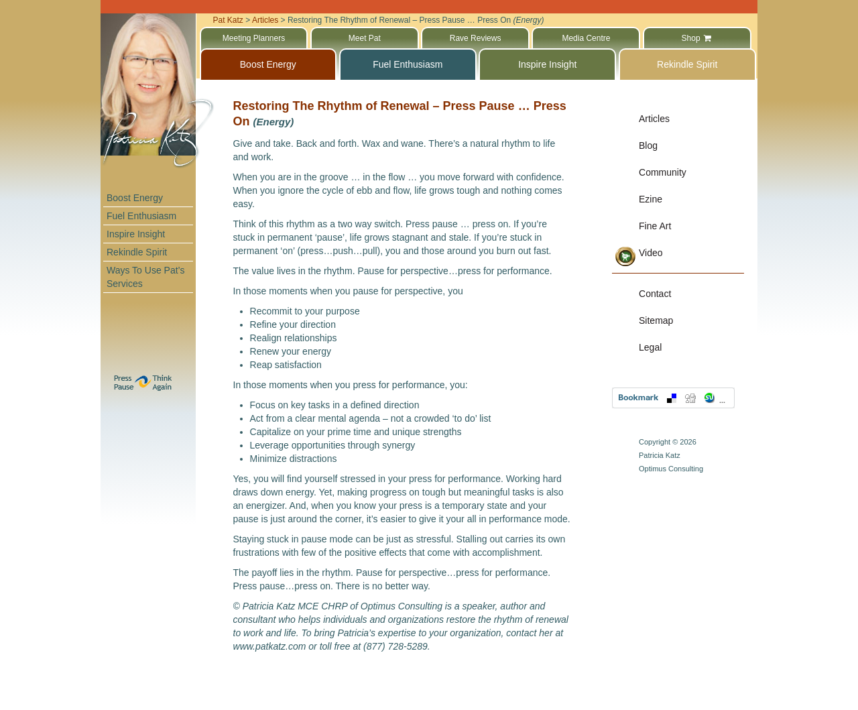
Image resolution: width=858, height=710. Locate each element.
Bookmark (673, 398)
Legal (650, 347)
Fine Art (655, 226)
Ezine (650, 199)
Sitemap (656, 320)
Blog (648, 145)
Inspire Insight (136, 234)
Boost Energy (135, 197)
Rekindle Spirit (137, 252)
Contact (655, 293)
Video (651, 252)
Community (662, 172)
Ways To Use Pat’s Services (145, 277)
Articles (654, 118)
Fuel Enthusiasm (141, 216)
